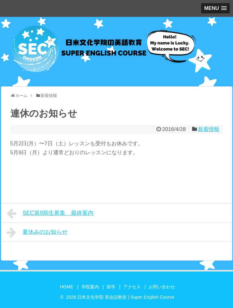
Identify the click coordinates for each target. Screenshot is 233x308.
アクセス (132, 286)
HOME (66, 286)
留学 (111, 286)
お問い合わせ (162, 286)
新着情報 (208, 129)
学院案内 (90, 286)
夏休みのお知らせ (37, 232)
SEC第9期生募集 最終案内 (50, 213)
